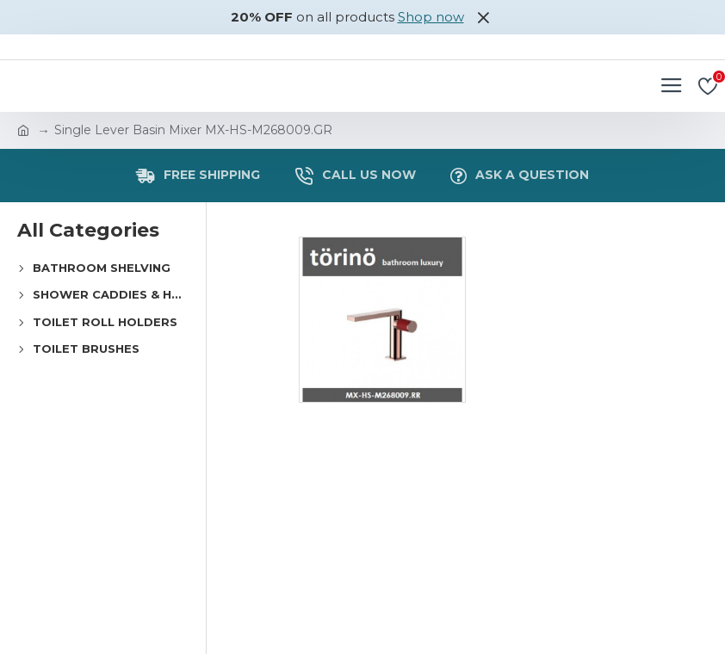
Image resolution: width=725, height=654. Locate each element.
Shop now (431, 17)
